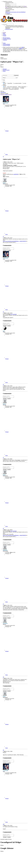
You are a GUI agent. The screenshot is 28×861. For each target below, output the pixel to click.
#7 (3, 605)
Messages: (7, 106)
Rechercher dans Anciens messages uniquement (14, 26)
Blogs (4, 33)
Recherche (8, 28)
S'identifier (8, 10)
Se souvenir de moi (10, 9)
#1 (3, 156)
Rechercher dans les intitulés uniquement (14, 25)
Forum (4, 43)
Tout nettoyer (3, 92)
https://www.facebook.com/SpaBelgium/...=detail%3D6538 (14, 241)
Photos (4, 71)
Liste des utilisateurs (7, 38)
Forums (4, 32)
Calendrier (5, 39)
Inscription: (7, 105)
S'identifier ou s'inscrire (7, 1)
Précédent (2, 94)
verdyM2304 (15, 174)
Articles (4, 34)
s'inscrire (8, 13)
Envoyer (4, 250)
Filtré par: (2, 91)
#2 (3, 236)
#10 (3, 827)
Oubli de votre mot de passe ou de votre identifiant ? (15, 12)
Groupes (4, 35)
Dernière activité (6, 70)
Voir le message (13, 314)
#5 (3, 458)
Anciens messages (6, 44)
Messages (5, 68)
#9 (3, 752)
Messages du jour (6, 37)
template (6, 94)
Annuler (9, 250)
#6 (3, 529)
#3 (3, 312)
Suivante (10, 94)
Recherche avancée (9, 29)
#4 (3, 385)
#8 (3, 679)
